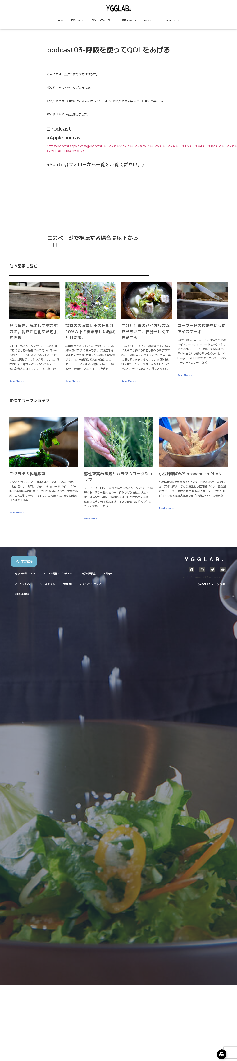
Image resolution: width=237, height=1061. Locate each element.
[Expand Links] (221, 1054)
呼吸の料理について (25, 573)
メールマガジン (23, 583)
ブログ (192, 577)
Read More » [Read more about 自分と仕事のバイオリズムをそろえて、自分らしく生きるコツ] (128, 380)
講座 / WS (129, 20)
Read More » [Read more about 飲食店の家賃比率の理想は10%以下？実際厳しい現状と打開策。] (72, 380)
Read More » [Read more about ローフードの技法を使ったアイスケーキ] (184, 374)
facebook (67, 583)
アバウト (77, 20)
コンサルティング (103, 20)
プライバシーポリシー (91, 583)
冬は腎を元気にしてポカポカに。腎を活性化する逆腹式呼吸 (33, 331)
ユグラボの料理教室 (27, 473)
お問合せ (107, 573)
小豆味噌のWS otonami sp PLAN (190, 473)
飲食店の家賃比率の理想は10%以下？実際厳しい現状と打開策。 (90, 331)
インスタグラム (47, 583)
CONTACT (171, 20)
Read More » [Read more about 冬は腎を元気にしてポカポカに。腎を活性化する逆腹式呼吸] (16, 380)
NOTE (149, 20)
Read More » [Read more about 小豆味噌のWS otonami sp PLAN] (166, 508)
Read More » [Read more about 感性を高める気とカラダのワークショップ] (91, 518)
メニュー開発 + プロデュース (58, 573)
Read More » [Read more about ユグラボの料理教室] (16, 512)
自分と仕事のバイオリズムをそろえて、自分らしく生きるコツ (145, 331)
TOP (60, 20)
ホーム (185, 577)
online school (22, 593)
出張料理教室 (88, 573)
